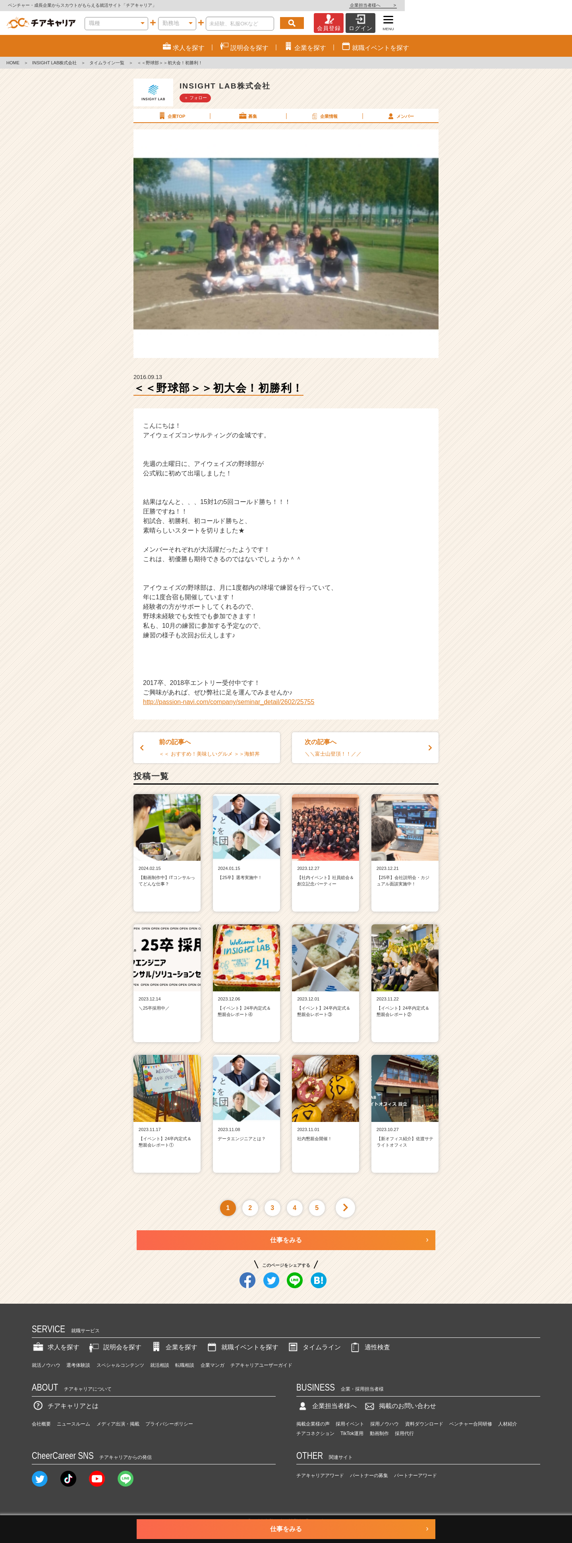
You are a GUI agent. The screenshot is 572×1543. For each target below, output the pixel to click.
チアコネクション (315, 1433)
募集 (247, 116)
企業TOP (171, 116)
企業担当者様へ (540, 5)
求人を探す (55, 1347)
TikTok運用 (351, 1433)
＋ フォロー (195, 97)
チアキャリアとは (65, 1406)
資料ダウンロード (424, 1424)
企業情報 (324, 116)
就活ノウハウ (46, 1365)
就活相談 (159, 1365)
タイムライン (314, 1347)
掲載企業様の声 (313, 1424)
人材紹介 (507, 1424)
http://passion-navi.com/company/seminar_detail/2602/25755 (228, 701)
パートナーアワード (415, 1475)
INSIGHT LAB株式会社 (54, 62)
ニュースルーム (73, 1424)
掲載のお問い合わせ (399, 1406)
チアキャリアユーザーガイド (261, 1365)
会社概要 (41, 1424)
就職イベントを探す (241, 1347)
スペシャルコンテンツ (120, 1365)
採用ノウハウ (384, 1424)
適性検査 (369, 1347)
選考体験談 (78, 1365)
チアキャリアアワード (320, 1475)
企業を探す (173, 1347)
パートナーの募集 (369, 1475)
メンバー (400, 116)
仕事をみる (286, 1240)
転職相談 (184, 1365)
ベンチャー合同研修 (470, 1424)
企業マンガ (212, 1365)
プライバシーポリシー (169, 1424)
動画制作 (379, 1433)
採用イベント (350, 1424)
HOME (12, 62)
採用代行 (404, 1433)
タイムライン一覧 (106, 62)
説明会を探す (114, 1347)
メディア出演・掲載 (118, 1424)
